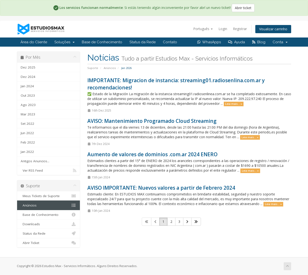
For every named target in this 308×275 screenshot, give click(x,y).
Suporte (92, 68)
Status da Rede (142, 42)
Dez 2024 (28, 77)
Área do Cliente (33, 42)
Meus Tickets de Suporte (48, 196)
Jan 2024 (27, 86)
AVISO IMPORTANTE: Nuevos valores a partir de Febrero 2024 (161, 187)
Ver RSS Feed (48, 170)
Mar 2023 (28, 114)
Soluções (64, 42)
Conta (280, 42)
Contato (170, 42)
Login (222, 28)
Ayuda (236, 42)
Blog (258, 42)
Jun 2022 (27, 133)
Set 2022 (27, 123)
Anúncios (110, 68)
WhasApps (209, 42)
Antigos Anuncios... (35, 161)
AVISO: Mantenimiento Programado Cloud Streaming (152, 121)
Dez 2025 (28, 67)
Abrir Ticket (48, 243)
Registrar (240, 28)
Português (203, 28)
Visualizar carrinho (273, 29)
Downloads (48, 224)
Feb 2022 (28, 142)
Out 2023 (28, 95)
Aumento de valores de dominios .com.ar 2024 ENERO (152, 154)
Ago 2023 (28, 105)
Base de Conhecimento (102, 42)
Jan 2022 (27, 152)
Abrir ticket (243, 8)
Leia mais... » (233, 104)
